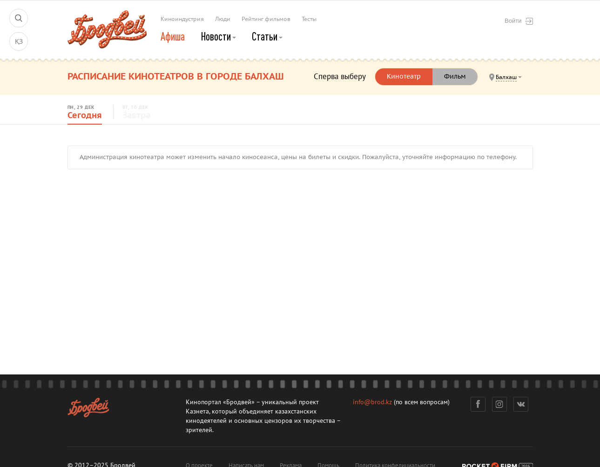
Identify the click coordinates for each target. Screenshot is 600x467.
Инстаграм (499, 404)
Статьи (267, 36)
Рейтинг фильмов (266, 19)
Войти (519, 21)
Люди (222, 19)
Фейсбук (478, 404)
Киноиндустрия (182, 19)
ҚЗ (19, 42)
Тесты (309, 19)
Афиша (173, 36)
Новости (218, 36)
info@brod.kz (372, 402)
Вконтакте (521, 404)
